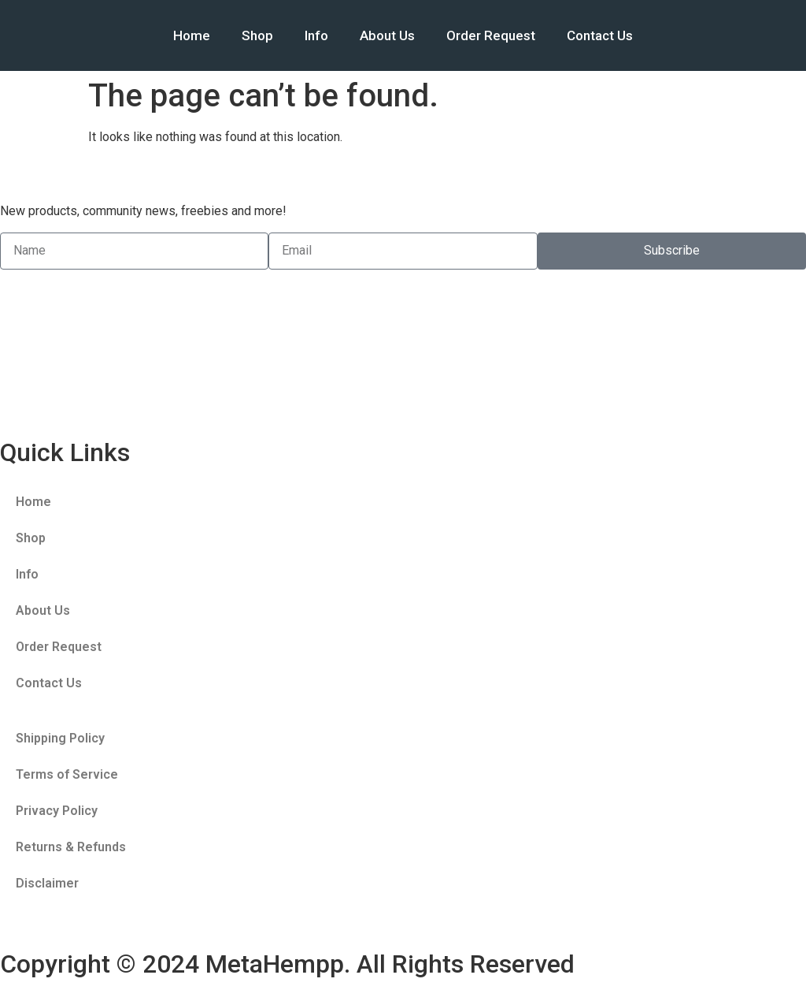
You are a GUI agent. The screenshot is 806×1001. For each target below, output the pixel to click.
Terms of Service (67, 774)
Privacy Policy (57, 810)
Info (316, 35)
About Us (387, 35)
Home (191, 35)
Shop (257, 35)
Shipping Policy (60, 738)
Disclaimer (47, 883)
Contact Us (600, 35)
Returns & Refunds (71, 846)
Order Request (490, 35)
